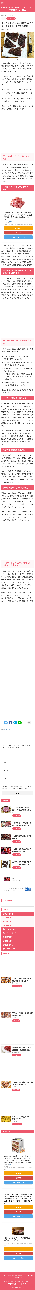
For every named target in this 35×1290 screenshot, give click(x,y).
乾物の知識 (9, 945)
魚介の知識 (7, 925)
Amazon (18, 228)
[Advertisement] (17, 134)
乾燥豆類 (8, 941)
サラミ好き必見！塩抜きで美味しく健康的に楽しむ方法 (21, 809)
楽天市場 (18, 233)
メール (5, 770)
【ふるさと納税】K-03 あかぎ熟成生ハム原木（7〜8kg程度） (17, 1239)
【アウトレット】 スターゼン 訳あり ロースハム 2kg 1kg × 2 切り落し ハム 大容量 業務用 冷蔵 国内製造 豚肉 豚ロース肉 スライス (18, 215)
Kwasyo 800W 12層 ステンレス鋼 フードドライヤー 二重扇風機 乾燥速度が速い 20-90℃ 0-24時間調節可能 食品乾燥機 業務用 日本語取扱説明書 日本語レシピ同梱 (18, 1159)
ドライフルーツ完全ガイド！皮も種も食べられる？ (22, 979)
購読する (6, 1131)
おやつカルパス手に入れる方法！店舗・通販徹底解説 (22, 1048)
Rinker (10, 221)
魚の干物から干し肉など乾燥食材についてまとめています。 (18, 1281)
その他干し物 (10, 949)
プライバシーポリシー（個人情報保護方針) (14, 1275)
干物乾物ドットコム (17, 10)
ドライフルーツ (11, 933)
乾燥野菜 (8, 937)
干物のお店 (7, 921)
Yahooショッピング (18, 237)
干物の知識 (7, 918)
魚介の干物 (9, 914)
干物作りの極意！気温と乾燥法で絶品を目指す (22, 1014)
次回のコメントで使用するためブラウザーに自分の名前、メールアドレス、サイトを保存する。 (16, 788)
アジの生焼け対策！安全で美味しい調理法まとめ (22, 1083)
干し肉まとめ (6, 729)
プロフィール (18, 1277)
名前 (4, 762)
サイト (4, 778)
